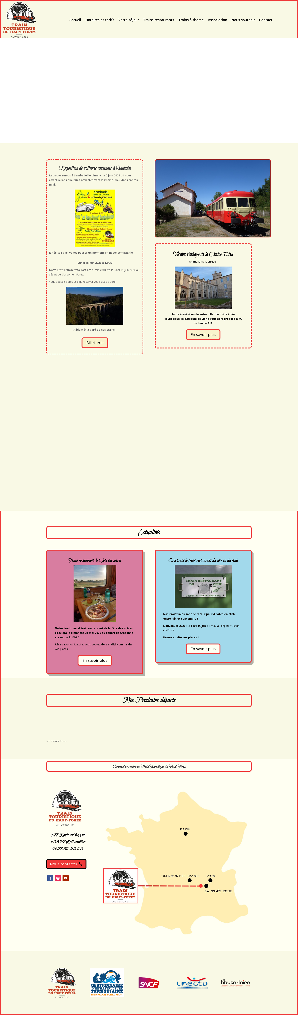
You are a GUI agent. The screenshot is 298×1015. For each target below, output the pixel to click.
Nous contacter (64, 864)
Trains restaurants (158, 19)
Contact (265, 19)
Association (217, 19)
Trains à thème (191, 19)
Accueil (75, 19)
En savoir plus (203, 334)
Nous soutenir (243, 19)
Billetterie (95, 342)
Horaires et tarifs (99, 19)
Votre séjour (128, 19)
